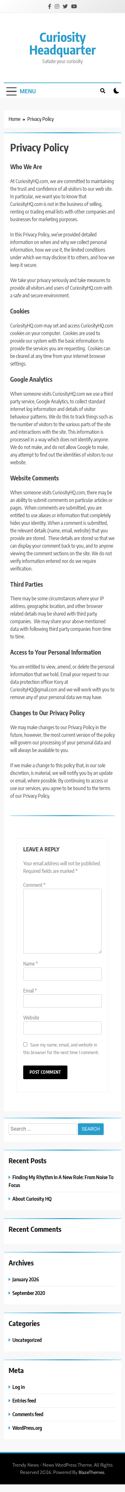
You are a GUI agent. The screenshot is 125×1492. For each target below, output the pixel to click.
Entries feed (24, 1400)
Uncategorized (27, 1340)
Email (30, 990)
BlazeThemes (91, 1472)
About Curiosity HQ (32, 1198)
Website (31, 1017)
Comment (34, 885)
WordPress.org (27, 1427)
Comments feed (27, 1414)
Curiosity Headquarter (62, 43)
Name (30, 964)
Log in (18, 1386)
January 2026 (25, 1279)
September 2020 (28, 1293)
